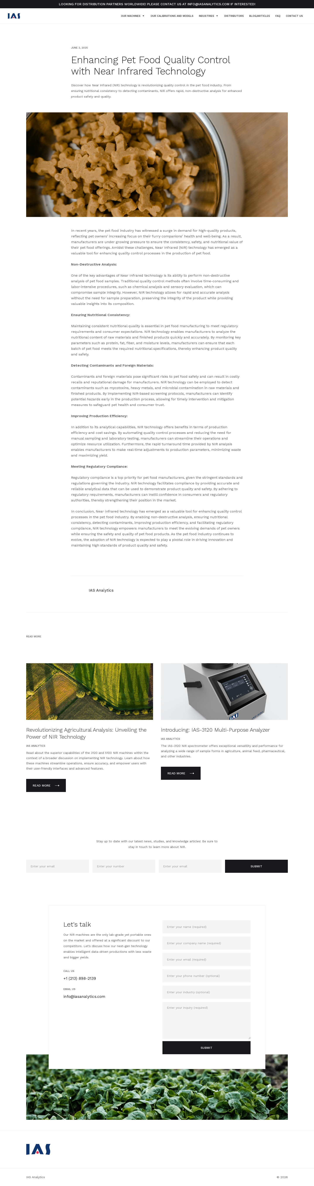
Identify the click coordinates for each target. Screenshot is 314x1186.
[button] (131, 16)
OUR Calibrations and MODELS (172, 15)
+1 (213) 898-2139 (79, 978)
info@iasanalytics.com (84, 996)
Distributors (234, 15)
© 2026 (282, 1177)
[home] (14, 16)
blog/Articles (259, 15)
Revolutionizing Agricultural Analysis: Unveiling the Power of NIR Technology (86, 733)
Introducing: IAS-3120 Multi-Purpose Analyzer (215, 730)
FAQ (277, 15)
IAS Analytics (35, 1177)
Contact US (294, 15)
